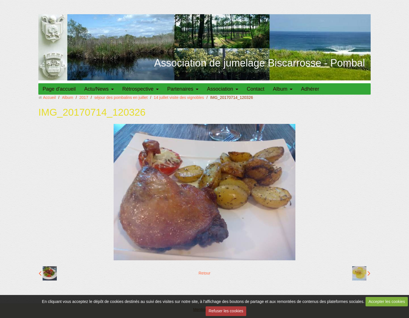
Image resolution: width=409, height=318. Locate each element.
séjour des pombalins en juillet (121, 97)
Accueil (49, 97)
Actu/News (96, 89)
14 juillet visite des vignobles (179, 97)
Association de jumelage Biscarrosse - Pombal (259, 63)
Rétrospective (138, 89)
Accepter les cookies (387, 301)
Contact (255, 89)
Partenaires (180, 89)
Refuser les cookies (225, 311)
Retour (204, 273)
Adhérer (310, 89)
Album (280, 89)
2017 (83, 97)
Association (220, 89)
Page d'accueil (59, 89)
